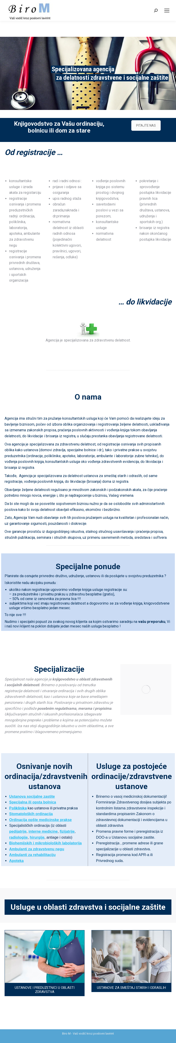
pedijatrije (18, 831)
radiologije (18, 837)
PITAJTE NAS (146, 125)
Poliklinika (18, 808)
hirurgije (37, 837)
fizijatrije (67, 831)
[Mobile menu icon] (166, 10)
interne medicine (43, 831)
